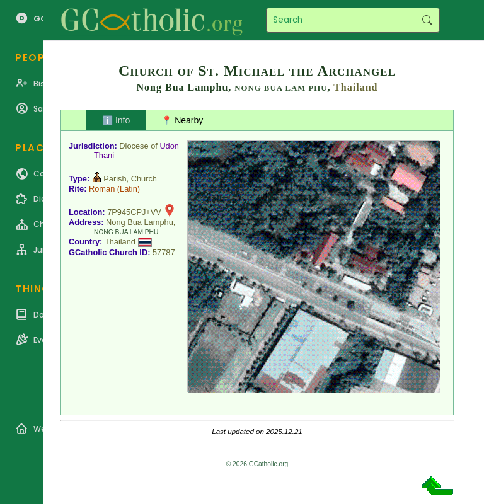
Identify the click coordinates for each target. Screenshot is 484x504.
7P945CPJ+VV (134, 212)
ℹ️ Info (116, 120)
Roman (102, 188)
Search (427, 20)
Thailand (355, 87)
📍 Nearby (182, 120)
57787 (164, 252)
